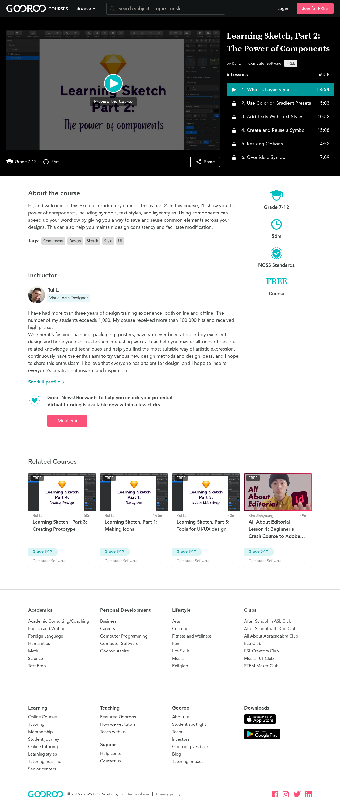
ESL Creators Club (261, 650)
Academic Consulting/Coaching (58, 621)
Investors (181, 739)
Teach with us (113, 731)
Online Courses (43, 716)
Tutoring (36, 724)
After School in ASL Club (267, 621)
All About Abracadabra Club (271, 636)
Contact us (110, 760)
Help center (111, 753)
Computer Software (119, 643)
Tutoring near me (44, 761)
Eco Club (252, 643)
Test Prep (37, 665)
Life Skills (181, 650)
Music (178, 658)
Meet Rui (67, 421)
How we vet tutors (118, 724)
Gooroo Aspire (114, 650)
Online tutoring (43, 746)
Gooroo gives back (190, 746)
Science (35, 658)
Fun (175, 643)
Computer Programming (124, 636)
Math (33, 650)
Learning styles (42, 754)
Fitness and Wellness (192, 636)
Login (282, 8)
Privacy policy (168, 794)
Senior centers (42, 768)
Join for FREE (315, 8)
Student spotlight (189, 724)
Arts (176, 621)
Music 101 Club (259, 658)
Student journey (43, 739)
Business (108, 621)
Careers (107, 628)
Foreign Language (45, 636)
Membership (40, 731)
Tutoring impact (187, 761)
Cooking (180, 628)
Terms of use (139, 794)
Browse (86, 8)
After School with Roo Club (270, 628)
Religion (180, 665)
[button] (87, 8)
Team (177, 731)
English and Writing (47, 628)
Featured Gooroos (118, 716)
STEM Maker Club (261, 665)
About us (181, 716)
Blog (176, 754)
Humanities (39, 643)
